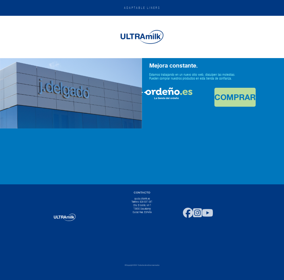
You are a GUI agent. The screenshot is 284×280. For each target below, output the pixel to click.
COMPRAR (235, 97)
